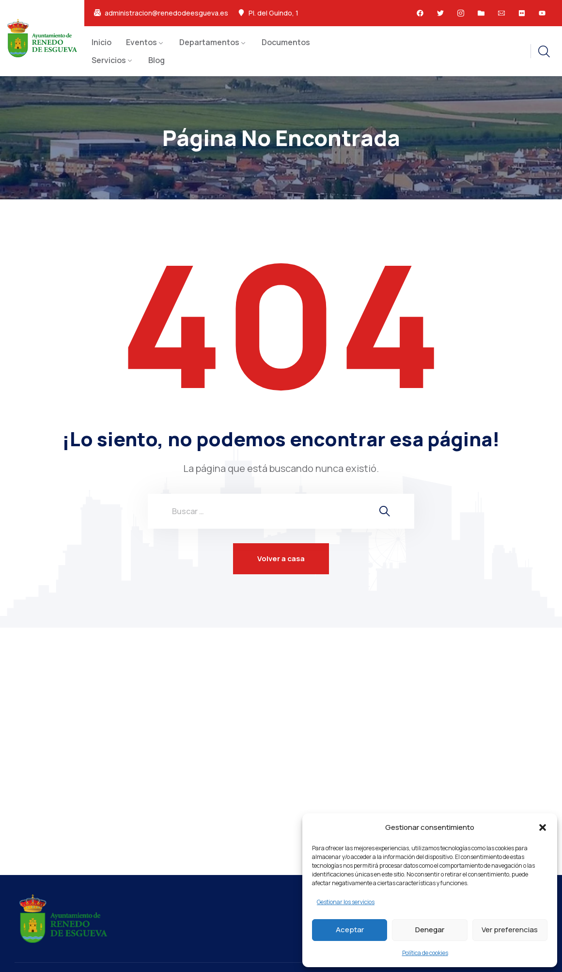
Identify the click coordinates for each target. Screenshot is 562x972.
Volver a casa (281, 558)
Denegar (429, 929)
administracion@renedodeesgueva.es (166, 13)
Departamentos (209, 42)
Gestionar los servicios (346, 902)
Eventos (141, 42)
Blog (156, 60)
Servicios (109, 60)
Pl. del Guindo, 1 (273, 13)
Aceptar (350, 929)
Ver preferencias (510, 929)
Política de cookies (425, 953)
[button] (542, 827)
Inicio (101, 42)
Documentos (286, 42)
